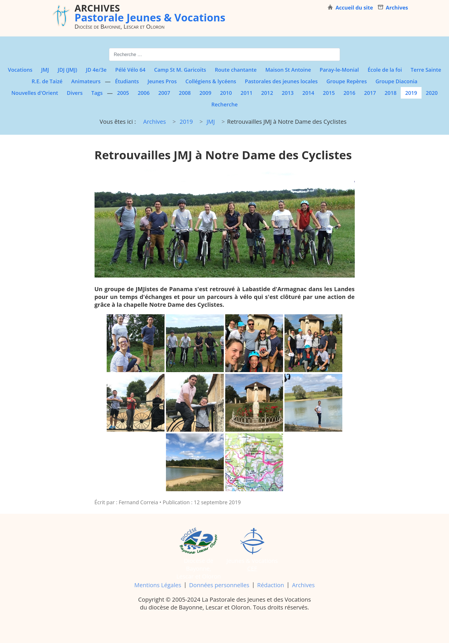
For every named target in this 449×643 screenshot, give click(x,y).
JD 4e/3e (96, 69)
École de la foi (384, 69)
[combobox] (224, 54)
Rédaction (270, 585)
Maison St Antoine (288, 69)
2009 (205, 92)
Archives (303, 585)
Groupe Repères (346, 81)
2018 (390, 92)
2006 (143, 92)
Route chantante (236, 69)
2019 (411, 92)
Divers (75, 92)
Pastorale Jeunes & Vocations (150, 13)
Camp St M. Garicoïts (180, 69)
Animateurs (85, 81)
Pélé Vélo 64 (130, 69)
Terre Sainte (426, 69)
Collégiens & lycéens (210, 81)
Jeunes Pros (162, 81)
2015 (329, 92)
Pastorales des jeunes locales (281, 81)
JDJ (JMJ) (67, 69)
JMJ (45, 69)
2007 (164, 92)
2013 (287, 92)
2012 (267, 92)
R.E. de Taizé (47, 81)
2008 (185, 92)
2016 (349, 92)
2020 (432, 92)
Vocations (20, 69)
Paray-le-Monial (339, 69)
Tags (97, 92)
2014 (308, 92)
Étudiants (127, 81)
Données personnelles (219, 585)
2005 (123, 92)
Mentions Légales (157, 585)
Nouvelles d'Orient (34, 92)
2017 (370, 92)
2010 (226, 92)
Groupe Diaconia (396, 81)
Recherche (224, 104)
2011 (246, 92)
